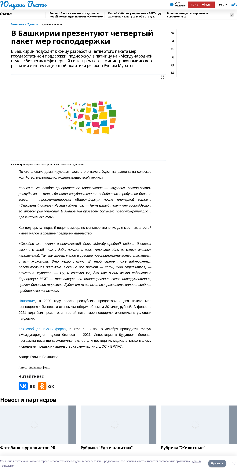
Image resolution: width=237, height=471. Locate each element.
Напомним (27, 301)
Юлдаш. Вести (23, 4)
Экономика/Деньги (24, 24)
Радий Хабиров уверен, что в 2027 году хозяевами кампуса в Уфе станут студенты (135, 15)
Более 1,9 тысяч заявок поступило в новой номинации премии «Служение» (76, 15)
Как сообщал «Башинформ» (42, 329)
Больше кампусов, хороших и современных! (187, 15)
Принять (217, 463)
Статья (6, 14)
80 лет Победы (201, 4)
